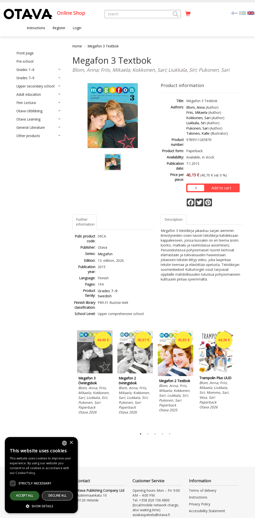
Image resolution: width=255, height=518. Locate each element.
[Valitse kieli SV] (242, 12)
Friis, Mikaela (196, 112)
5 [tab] (169, 433)
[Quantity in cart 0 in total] (188, 14)
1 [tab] (140, 433)
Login (77, 28)
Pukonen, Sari (197, 128)
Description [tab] (174, 219)
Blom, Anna (195, 107)
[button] (175, 14)
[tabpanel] (95, 373)
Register (59, 28)
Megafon (105, 253)
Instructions (36, 28)
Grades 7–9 (107, 290)
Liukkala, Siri (196, 122)
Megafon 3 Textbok (103, 46)
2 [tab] (147, 433)
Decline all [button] (57, 495)
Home (77, 46)
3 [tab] (155, 433)
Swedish (105, 295)
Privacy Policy (199, 504)
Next (239, 379)
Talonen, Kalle (198, 133)
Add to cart (221, 188)
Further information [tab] (85, 222)
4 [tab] (162, 433)
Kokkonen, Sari (198, 117)
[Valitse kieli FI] (234, 12)
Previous (71, 379)
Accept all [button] (24, 495)
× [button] (71, 443)
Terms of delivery (202, 490)
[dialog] (41, 475)
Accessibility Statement (207, 511)
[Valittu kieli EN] (251, 12)
